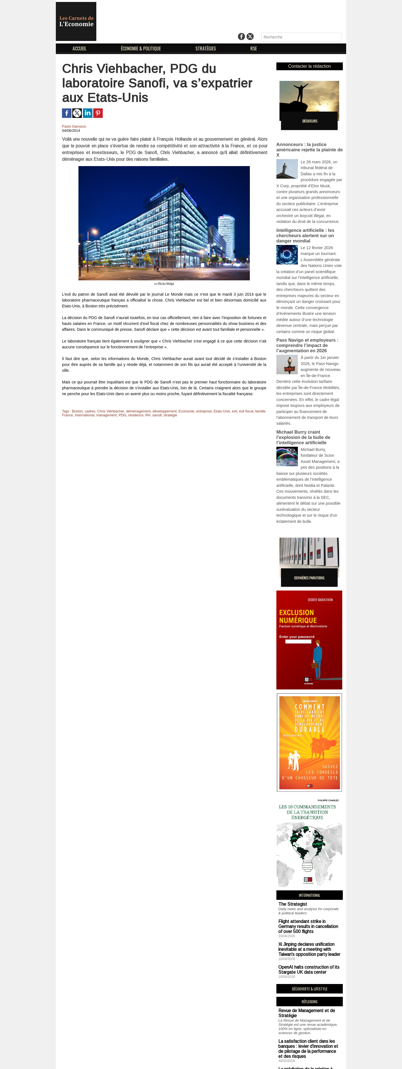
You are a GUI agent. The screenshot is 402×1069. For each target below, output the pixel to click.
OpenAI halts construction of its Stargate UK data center (304, 893)
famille (251, 411)
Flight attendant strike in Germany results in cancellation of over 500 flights (305, 854)
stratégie (165, 415)
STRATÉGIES (206, 48)
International (83, 415)
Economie (180, 411)
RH (144, 415)
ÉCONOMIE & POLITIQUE (141, 48)
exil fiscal (238, 411)
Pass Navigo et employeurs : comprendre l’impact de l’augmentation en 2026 (304, 308)
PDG (119, 415)
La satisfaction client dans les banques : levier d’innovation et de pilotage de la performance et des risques (306, 968)
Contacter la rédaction (309, 66)
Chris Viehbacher (108, 411)
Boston (77, 411)
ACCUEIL (80, 48)
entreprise (197, 411)
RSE (253, 48)
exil (226, 411)
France (67, 415)
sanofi (152, 415)
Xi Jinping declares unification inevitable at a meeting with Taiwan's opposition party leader (308, 875)
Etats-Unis (214, 411)
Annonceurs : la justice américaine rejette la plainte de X (308, 143)
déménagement (135, 411)
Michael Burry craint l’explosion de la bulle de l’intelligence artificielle (308, 386)
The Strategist (289, 834)
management (104, 415)
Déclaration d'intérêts (234, 1060)
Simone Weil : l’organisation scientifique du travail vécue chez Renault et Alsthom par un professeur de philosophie (308, 1017)
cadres (89, 411)
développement (160, 411)
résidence (132, 415)
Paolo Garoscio (73, 126)
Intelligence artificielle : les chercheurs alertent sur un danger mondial (303, 214)
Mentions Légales (188, 1060)
